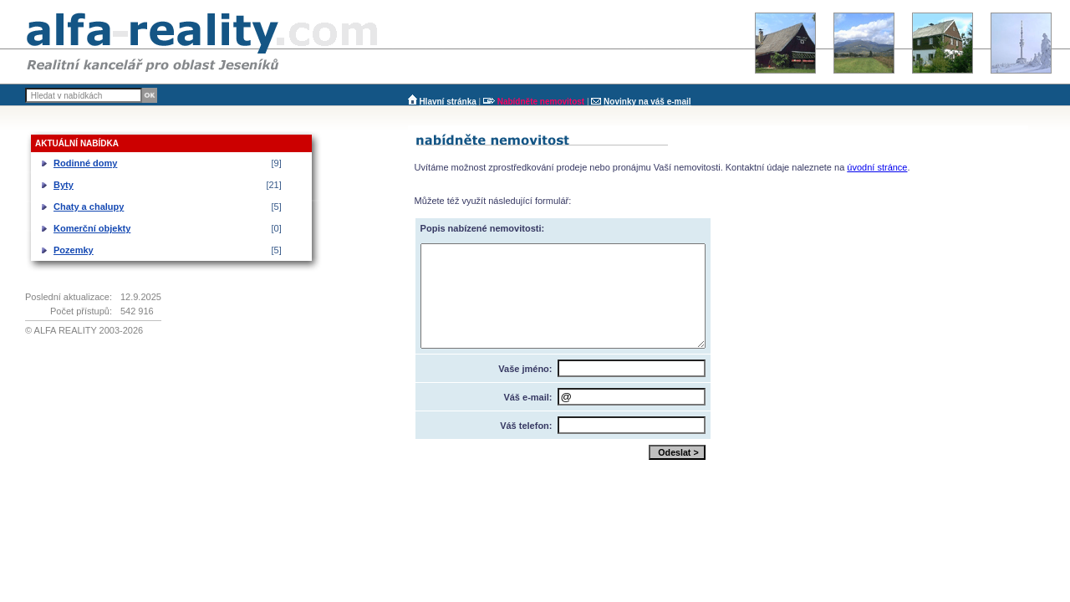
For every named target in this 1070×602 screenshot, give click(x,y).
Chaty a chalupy (89, 207)
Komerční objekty (92, 228)
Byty (64, 185)
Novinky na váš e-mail (647, 101)
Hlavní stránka (447, 101)
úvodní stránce (877, 167)
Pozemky (74, 250)
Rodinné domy (85, 163)
